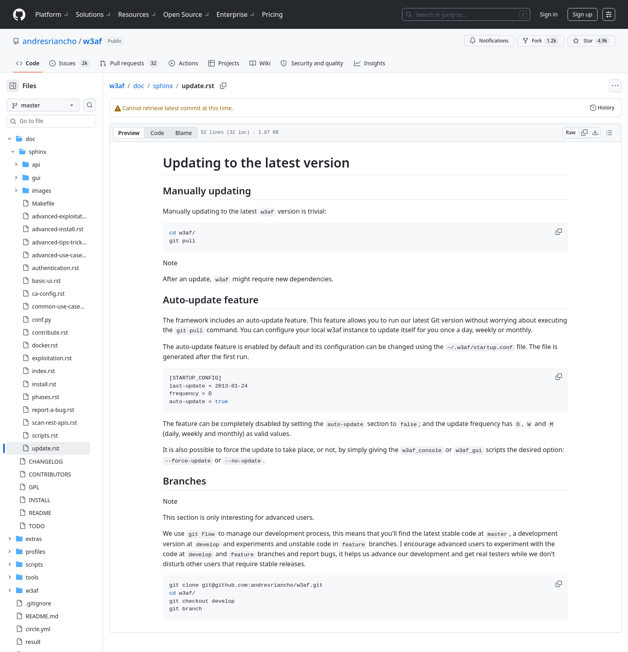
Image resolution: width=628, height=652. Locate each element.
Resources (137, 14)
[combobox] (67, 121)
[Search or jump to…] (466, 14)
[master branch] (56, 105)
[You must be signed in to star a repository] (591, 40)
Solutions (94, 14)
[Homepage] (19, 14)
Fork (540, 41)
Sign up (582, 14)
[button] (572, 231)
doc (164, 85)
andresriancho (49, 41)
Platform (52, 14)
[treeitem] (61, 448)
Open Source (186, 14)
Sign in (549, 14)
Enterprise (236, 14)
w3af (92, 41)
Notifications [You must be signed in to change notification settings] (488, 40)
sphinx (189, 85)
